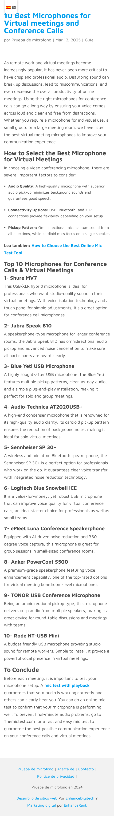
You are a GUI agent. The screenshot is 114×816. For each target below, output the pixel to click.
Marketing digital (41, 805)
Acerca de (65, 769)
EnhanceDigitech (80, 798)
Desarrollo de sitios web (36, 798)
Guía (89, 39)
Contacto (86, 769)
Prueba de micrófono (31, 39)
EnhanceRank (75, 805)
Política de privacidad (55, 776)
